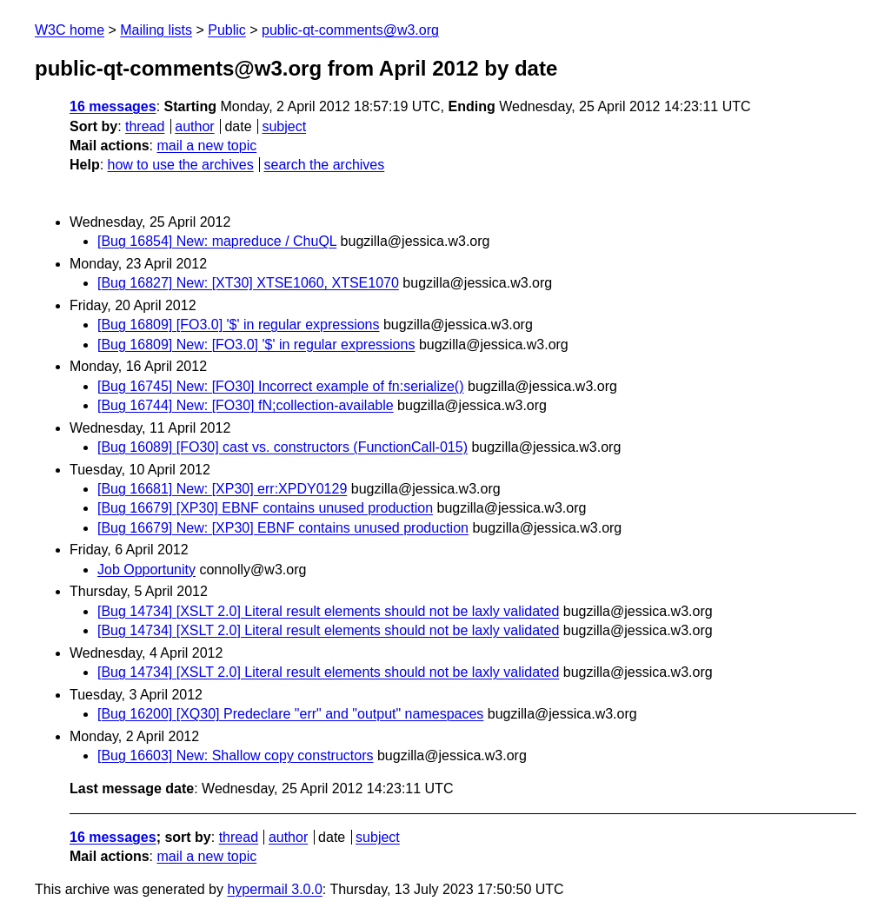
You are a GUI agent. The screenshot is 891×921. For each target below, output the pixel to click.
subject (284, 126)
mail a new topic (206, 145)
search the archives (324, 164)
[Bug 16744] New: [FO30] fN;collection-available (245, 405)
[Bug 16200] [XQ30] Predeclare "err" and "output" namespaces (290, 713)
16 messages (113, 106)
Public (227, 30)
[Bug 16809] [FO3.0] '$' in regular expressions (238, 324)
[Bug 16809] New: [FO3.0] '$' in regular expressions (256, 344)
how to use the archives (181, 164)
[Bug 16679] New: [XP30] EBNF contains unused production (283, 527)
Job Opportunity (146, 569)
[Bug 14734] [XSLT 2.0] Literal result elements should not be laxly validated (328, 611)
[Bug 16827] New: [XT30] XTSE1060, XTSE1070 (248, 282)
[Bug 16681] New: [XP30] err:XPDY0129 (222, 488)
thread (144, 126)
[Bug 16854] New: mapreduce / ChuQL (216, 241)
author (194, 126)
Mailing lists (156, 30)
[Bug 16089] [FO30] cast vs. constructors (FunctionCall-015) (282, 447)
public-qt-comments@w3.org (350, 30)
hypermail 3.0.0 (274, 889)
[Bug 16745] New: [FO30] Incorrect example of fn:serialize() (280, 386)
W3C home (69, 30)
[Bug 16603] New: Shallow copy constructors (235, 755)
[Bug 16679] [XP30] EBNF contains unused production (265, 507)
